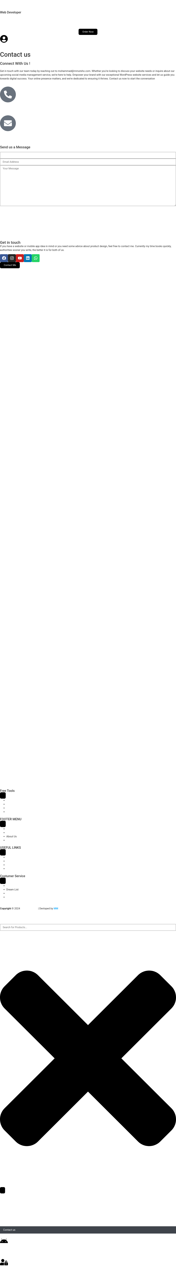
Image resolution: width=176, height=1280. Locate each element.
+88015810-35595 (14, 107)
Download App (11, 1250)
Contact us (64, 21)
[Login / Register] (4, 1262)
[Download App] (4, 1241)
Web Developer (10, 12)
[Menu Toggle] (3, 795)
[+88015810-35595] (8, 94)
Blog (49, 21)
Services (21, 21)
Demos (36, 21)
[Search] (2, 1190)
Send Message (11, 210)
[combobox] (88, 927)
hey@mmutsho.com (15, 135)
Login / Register (12, 1270)
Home (6, 21)
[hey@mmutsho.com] (8, 123)
